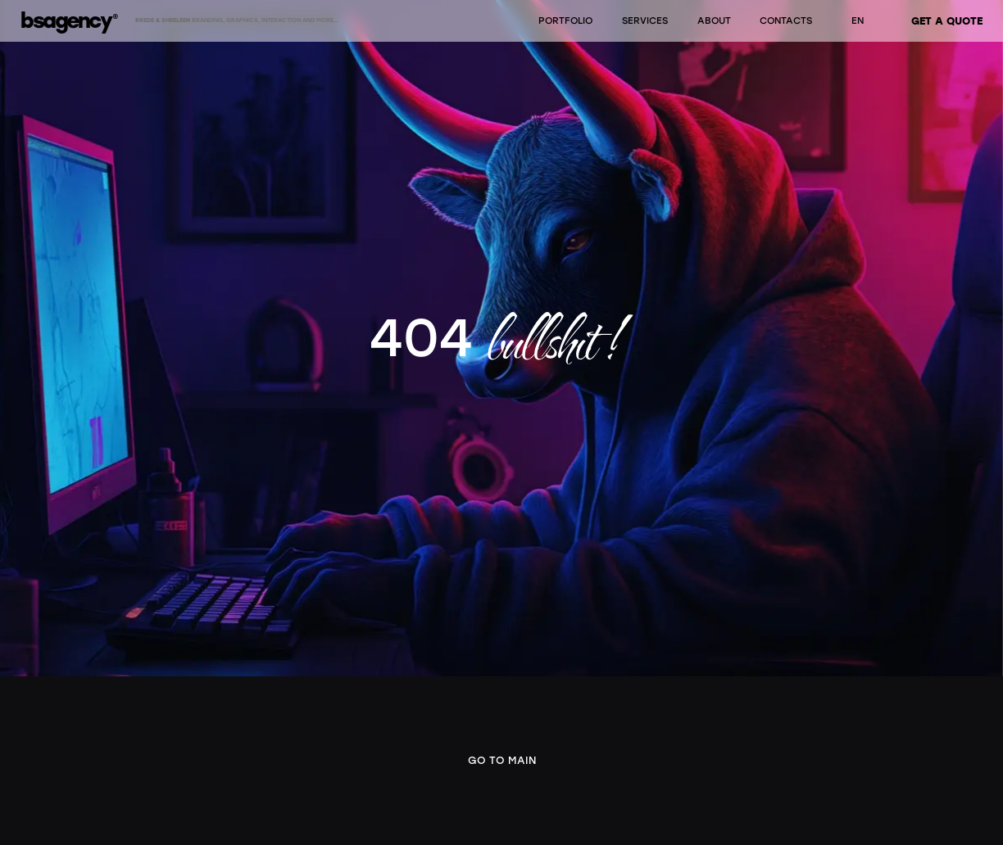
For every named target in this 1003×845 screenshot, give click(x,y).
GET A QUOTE (947, 21)
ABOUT (714, 20)
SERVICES (645, 20)
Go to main (502, 760)
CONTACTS (786, 20)
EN (857, 20)
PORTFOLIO (565, 20)
